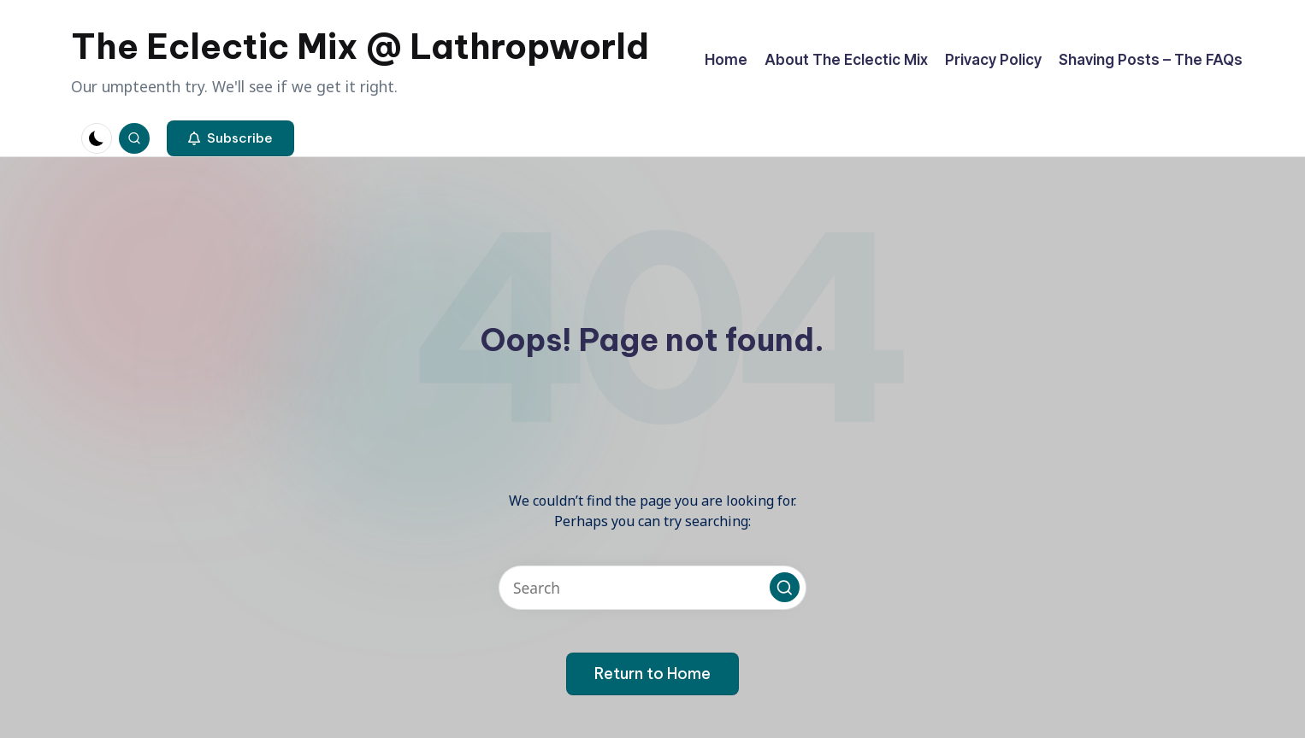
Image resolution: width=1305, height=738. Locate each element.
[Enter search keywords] (652, 587)
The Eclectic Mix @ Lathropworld (360, 46)
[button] (230, 138)
